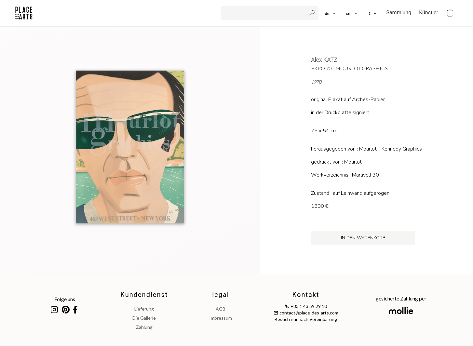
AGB (220, 309)
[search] (264, 13)
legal (220, 295)
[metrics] (352, 13)
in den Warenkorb (363, 238)
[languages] (330, 13)
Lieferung (144, 309)
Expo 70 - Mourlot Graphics (349, 68)
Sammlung (398, 12)
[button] (352, 13)
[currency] (373, 13)
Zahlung (144, 327)
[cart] (450, 13)
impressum (220, 318)
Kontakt (305, 295)
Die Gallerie (144, 318)
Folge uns (64, 299)
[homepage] (24, 13)
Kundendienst (144, 295)
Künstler (428, 12)
